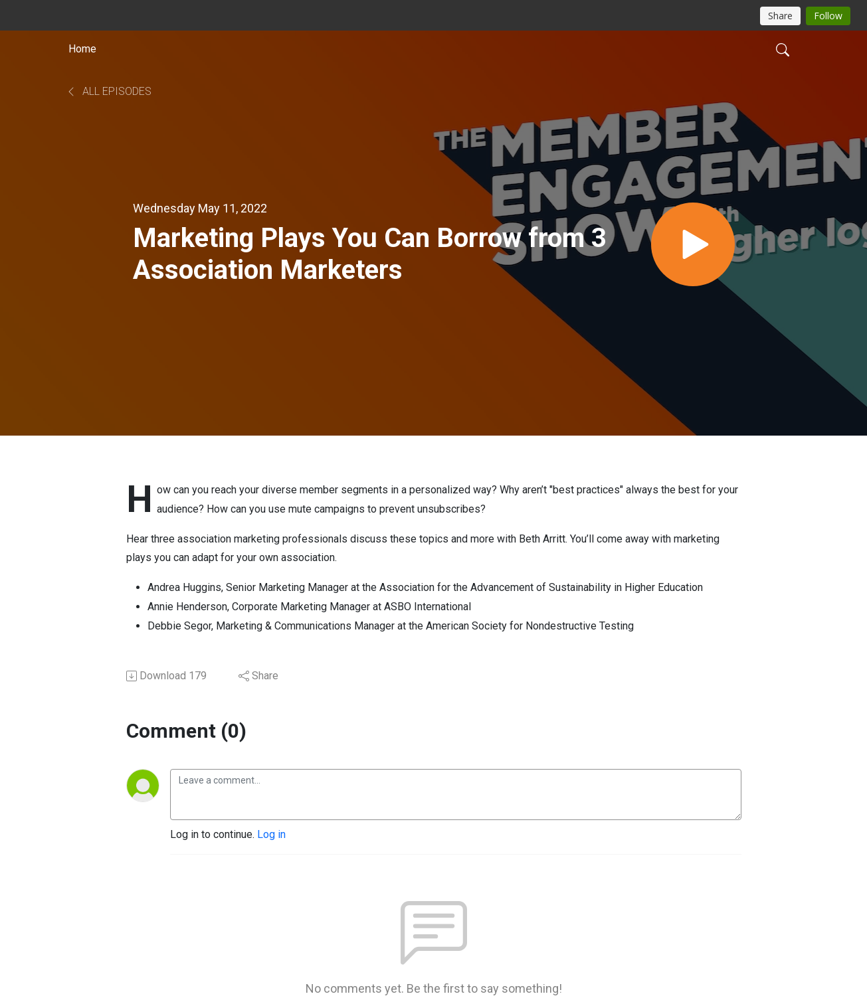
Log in (271, 834)
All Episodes (108, 91)
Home (82, 48)
